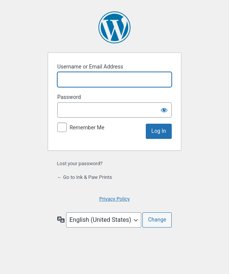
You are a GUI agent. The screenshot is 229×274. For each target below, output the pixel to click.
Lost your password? (80, 163)
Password (69, 97)
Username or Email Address (90, 67)
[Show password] (164, 110)
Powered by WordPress (114, 27)
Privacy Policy (114, 199)
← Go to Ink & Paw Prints (84, 177)
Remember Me (86, 127)
